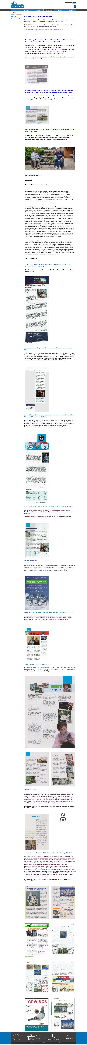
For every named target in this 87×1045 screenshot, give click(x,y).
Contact (71, 10)
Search (74, 3)
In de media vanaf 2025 (15, 18)
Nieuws (60, 10)
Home (16, 10)
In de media (13, 16)
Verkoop (38, 10)
